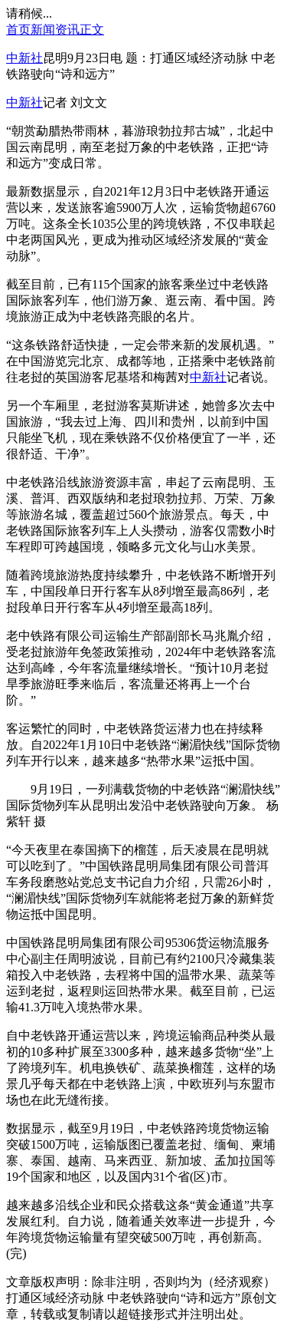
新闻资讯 (55, 29)
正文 (92, 29)
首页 (18, 29)
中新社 (24, 57)
